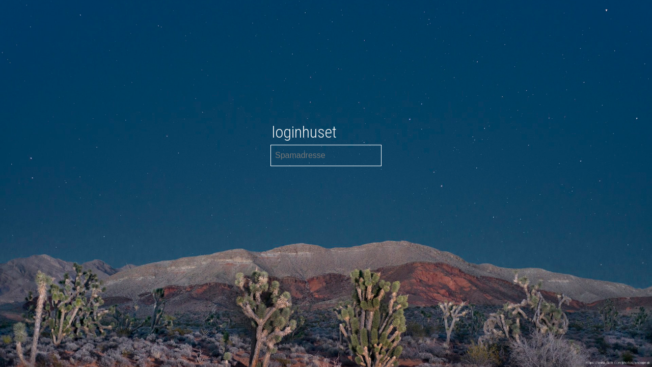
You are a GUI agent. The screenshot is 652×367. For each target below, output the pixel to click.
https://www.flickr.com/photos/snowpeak (618, 362)
